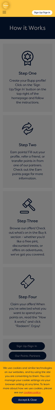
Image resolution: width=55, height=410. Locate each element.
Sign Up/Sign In (42, 12)
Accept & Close (27, 400)
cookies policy (32, 392)
